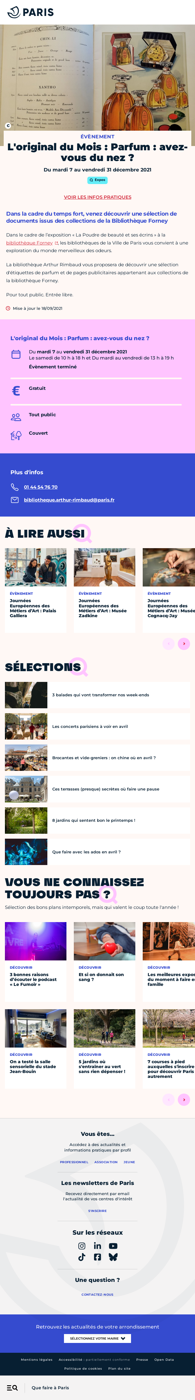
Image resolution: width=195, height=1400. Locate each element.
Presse (142, 1360)
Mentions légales (37, 1360)
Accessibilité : (94, 1360)
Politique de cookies (83, 1369)
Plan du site (119, 1369)
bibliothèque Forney (29, 243)
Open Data (164, 1360)
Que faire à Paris (50, 1387)
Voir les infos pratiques (97, 197)
